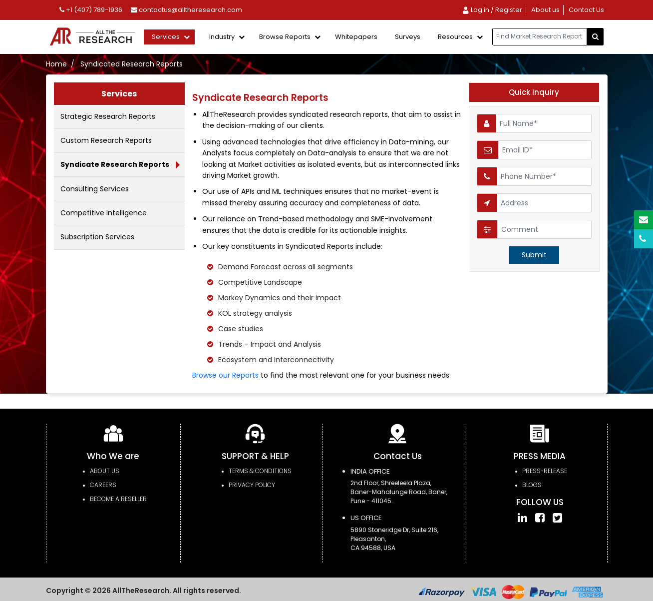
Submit (534, 255)
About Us (104, 471)
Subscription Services (97, 237)
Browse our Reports (225, 375)
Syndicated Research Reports (131, 64)
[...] (539, 36)
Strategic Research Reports (107, 116)
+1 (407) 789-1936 (90, 9)
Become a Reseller (118, 499)
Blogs (532, 485)
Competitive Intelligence (103, 213)
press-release (544, 471)
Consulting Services (94, 189)
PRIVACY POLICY (252, 485)
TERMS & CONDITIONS (260, 471)
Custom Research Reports (106, 140)
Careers (103, 485)
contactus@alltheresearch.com (186, 9)
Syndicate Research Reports (114, 164)
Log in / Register (492, 9)
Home (56, 64)
